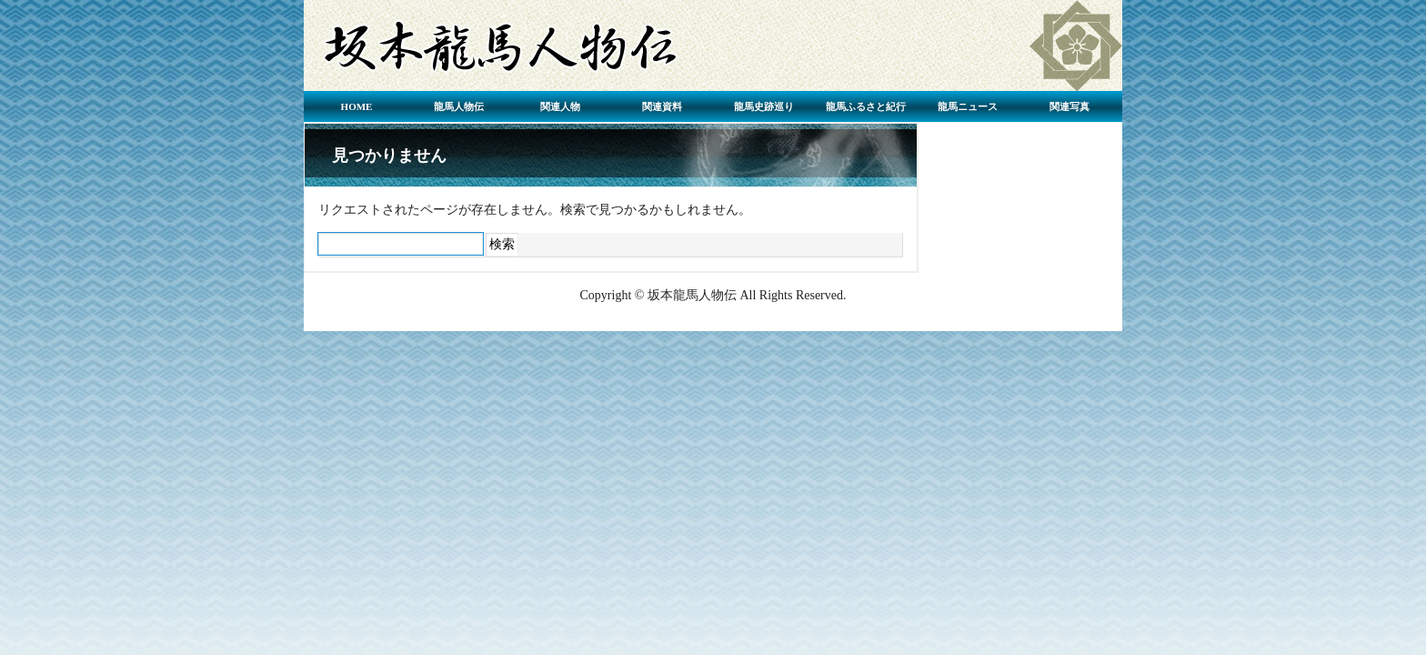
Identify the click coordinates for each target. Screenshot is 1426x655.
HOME (357, 106)
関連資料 (662, 106)
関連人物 (560, 106)
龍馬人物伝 (459, 106)
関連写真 (1069, 106)
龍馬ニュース (968, 106)
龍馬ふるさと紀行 (866, 106)
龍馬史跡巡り (764, 106)
